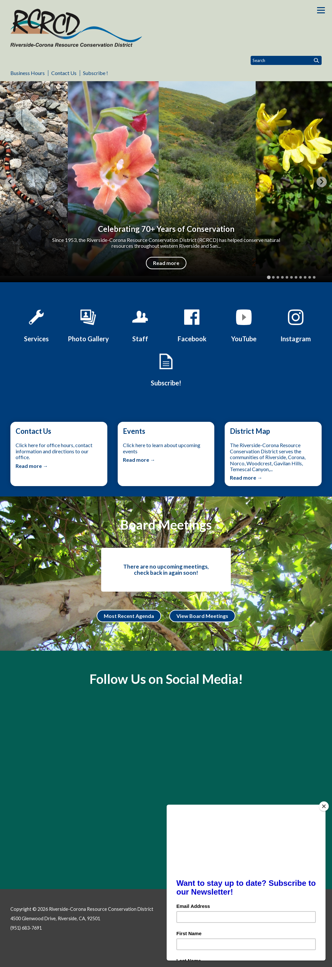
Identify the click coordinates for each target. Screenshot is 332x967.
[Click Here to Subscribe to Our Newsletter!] (166, 369)
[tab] (268, 277)
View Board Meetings (202, 616)
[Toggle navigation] (321, 10)
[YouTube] (244, 325)
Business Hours (27, 73)
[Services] (36, 325)
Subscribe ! (95, 73)
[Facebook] (192, 325)
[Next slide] (321, 182)
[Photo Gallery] (88, 325)
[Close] (327, 806)
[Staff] (140, 325)
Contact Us (64, 73)
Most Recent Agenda (129, 616)
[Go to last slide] (10, 182)
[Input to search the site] (286, 60)
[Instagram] (296, 325)
